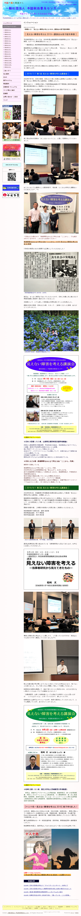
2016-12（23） (8, 64)
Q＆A (5, 77)
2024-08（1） (8, 47)
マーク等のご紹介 (9, 90)
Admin (76, 912)
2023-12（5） (8, 49)
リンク (5, 100)
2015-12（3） (8, 67)
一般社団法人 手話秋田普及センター (18, 913)
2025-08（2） (8, 38)
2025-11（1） (8, 36)
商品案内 (6, 83)
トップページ (7, 23)
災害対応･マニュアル (10, 87)
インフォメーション (9, 26)
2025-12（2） (8, 34)
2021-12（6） (8, 53)
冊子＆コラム (7, 80)
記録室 (5, 93)
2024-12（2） (8, 45)
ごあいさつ (7, 70)
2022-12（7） (8, 51)
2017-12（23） (8, 62)
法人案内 (6, 74)
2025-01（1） (8, 43)
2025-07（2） (8, 40)
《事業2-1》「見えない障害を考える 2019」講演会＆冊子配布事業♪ (47, 29)
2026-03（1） (8, 32)
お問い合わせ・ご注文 (10, 96)
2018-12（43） (8, 60)
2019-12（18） (8, 58)
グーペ (72, 912)
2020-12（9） (8, 56)
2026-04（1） (8, 30)
